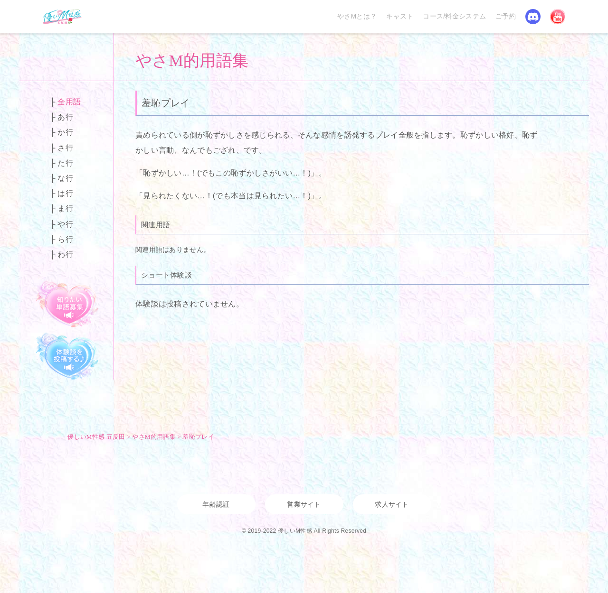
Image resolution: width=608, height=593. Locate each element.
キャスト (399, 16)
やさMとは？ (357, 16)
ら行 (65, 239)
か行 (65, 132)
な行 (65, 178)
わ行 (65, 254)
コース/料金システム (454, 16)
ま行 (65, 208)
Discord (533, 16)
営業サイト (304, 504)
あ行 (65, 117)
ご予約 (505, 16)
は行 (65, 193)
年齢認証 (215, 504)
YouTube (557, 16)
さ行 (65, 148)
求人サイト (391, 504)
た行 (65, 163)
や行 (65, 224)
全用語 (69, 102)
